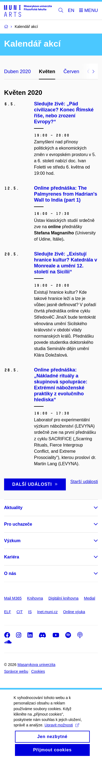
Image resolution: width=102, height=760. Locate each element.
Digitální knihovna (63, 598)
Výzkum (12, 540)
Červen (71, 71)
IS (30, 612)
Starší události (84, 481)
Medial (89, 598)
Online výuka (74, 612)
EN (71, 10)
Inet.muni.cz (47, 612)
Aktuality (13, 507)
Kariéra (11, 557)
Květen (47, 71)
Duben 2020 (17, 71)
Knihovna (35, 598)
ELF (7, 612)
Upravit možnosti (62, 730)
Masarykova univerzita (36, 664)
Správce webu (16, 671)
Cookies (38, 671)
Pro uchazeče (18, 524)
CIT (20, 612)
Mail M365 (13, 598)
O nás (10, 573)
